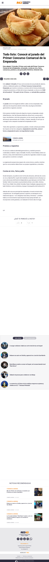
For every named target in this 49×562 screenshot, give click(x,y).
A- (47, 79)
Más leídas (18, 338)
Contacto (18, 556)
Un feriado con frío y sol (18, 140)
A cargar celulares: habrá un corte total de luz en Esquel (26, 346)
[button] (21, 73)
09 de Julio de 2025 (7, 47)
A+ (44, 79)
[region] (24, 304)
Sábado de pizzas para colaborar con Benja (22, 375)
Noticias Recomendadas (20, 483)
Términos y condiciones (27, 556)
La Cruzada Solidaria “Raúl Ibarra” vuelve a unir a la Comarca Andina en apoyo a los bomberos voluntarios (19, 517)
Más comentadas (30, 338)
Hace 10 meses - (14, 49)
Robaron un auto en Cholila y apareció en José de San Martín (27, 355)
